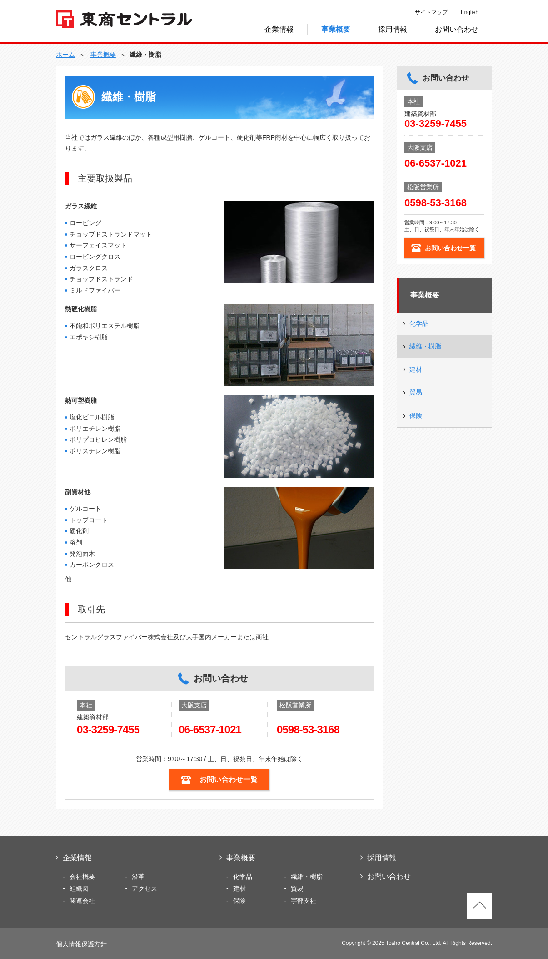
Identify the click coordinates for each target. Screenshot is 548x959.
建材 (415, 369)
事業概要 (424, 295)
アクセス (144, 888)
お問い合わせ (456, 29)
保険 (415, 415)
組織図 (79, 888)
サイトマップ (431, 12)
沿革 (138, 876)
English (469, 12)
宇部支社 (303, 900)
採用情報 (392, 29)
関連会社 (82, 900)
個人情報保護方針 (81, 944)
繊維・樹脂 (425, 346)
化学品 (418, 323)
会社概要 (82, 876)
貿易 (415, 392)
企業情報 (279, 29)
